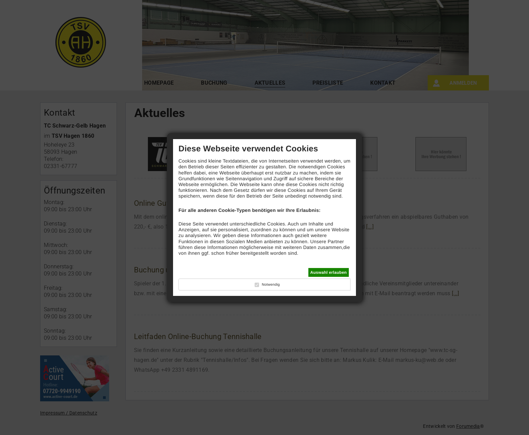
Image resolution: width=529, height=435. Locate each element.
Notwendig (271, 285)
